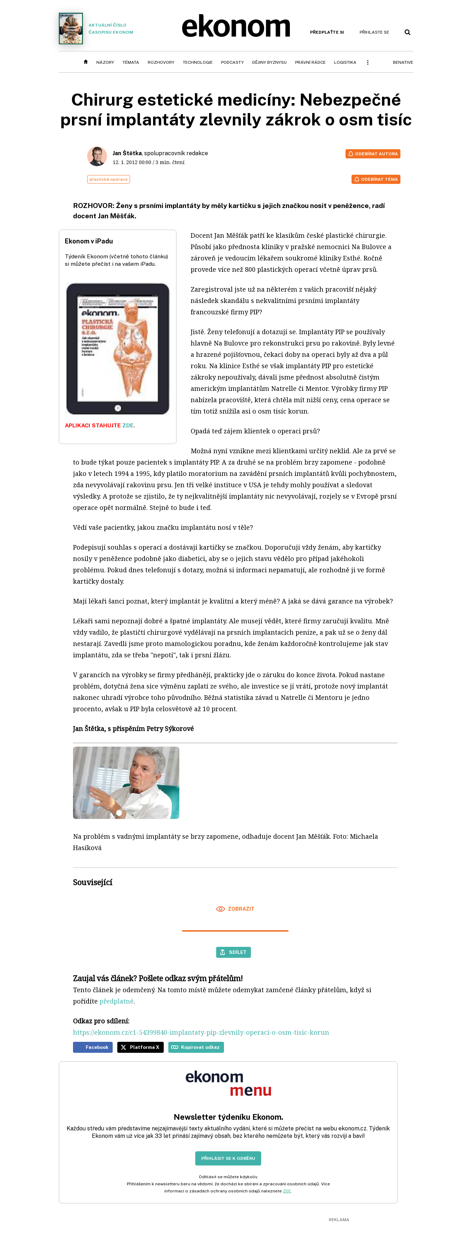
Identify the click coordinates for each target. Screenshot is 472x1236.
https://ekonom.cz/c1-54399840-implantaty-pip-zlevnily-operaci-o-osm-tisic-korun (201, 1032)
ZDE (128, 425)
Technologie (198, 62)
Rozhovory (161, 62)
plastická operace (109, 179)
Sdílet (238, 952)
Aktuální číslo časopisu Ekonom (96, 28)
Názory (105, 62)
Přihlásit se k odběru (228, 1158)
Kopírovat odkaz (200, 1047)
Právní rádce (310, 62)
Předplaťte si (327, 32)
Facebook (97, 1047)
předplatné (117, 1001)
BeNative (403, 62)
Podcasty (232, 62)
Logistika (345, 62)
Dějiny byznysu (269, 62)
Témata (131, 62)
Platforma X (144, 1047)
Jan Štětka (127, 153)
